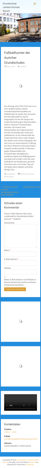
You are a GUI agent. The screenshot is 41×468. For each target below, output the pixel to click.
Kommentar (9, 223)
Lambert (23, 67)
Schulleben (11, 174)
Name (7, 250)
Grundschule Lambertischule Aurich (11, 7)
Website (7, 268)
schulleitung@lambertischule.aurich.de (21, 439)
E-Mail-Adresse (11, 259)
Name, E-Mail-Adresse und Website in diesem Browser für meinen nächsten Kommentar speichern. (20, 282)
